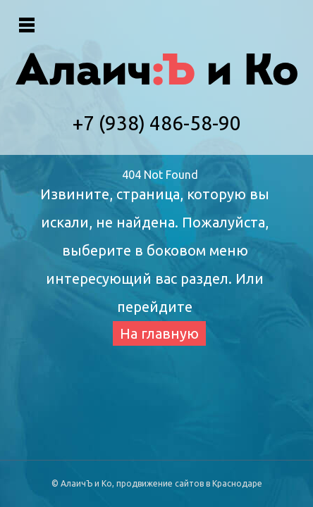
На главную (159, 333)
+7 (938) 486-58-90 (157, 123)
